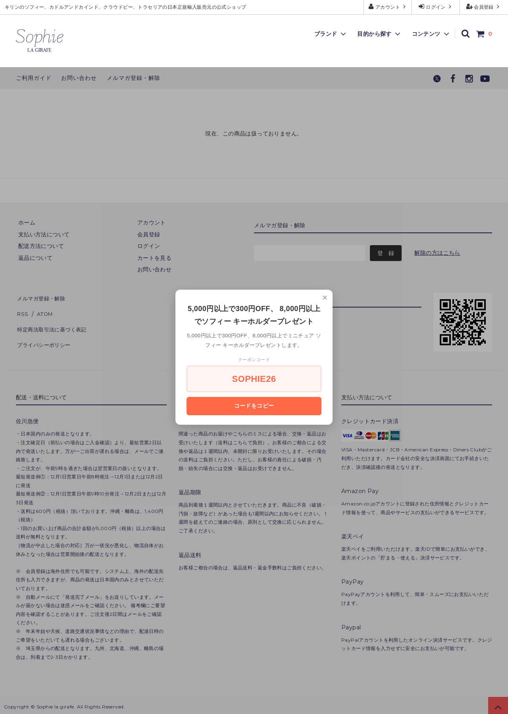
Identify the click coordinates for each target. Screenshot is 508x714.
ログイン (436, 6)
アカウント (388, 6)
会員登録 (484, 6)
